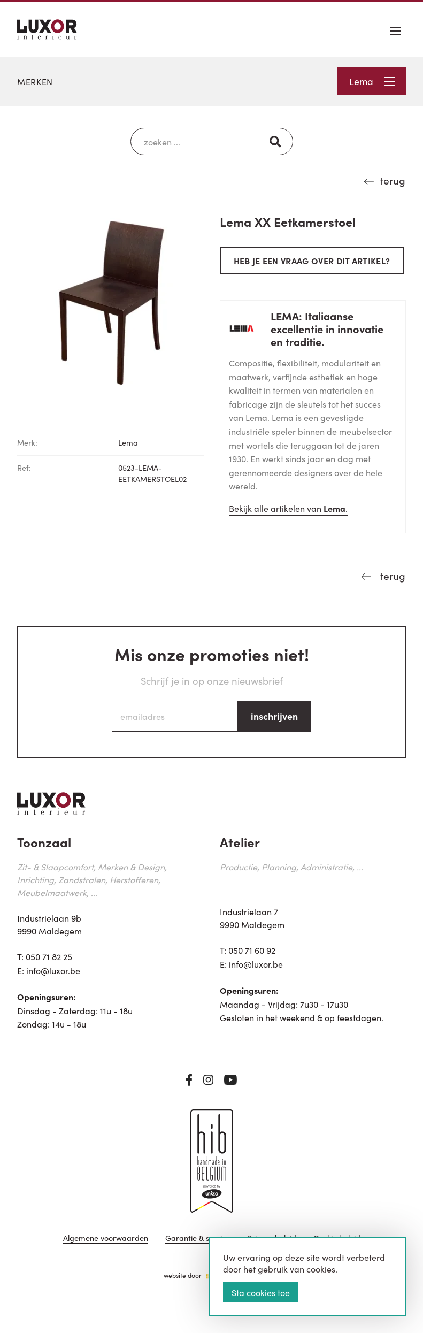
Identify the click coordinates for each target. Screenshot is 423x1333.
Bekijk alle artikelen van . (288, 508)
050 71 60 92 (251, 950)
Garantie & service (197, 1238)
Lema (372, 81)
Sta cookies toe (261, 1292)
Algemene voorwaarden (105, 1238)
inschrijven (274, 716)
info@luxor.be (53, 970)
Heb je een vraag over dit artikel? (312, 260)
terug (392, 180)
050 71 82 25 (49, 956)
